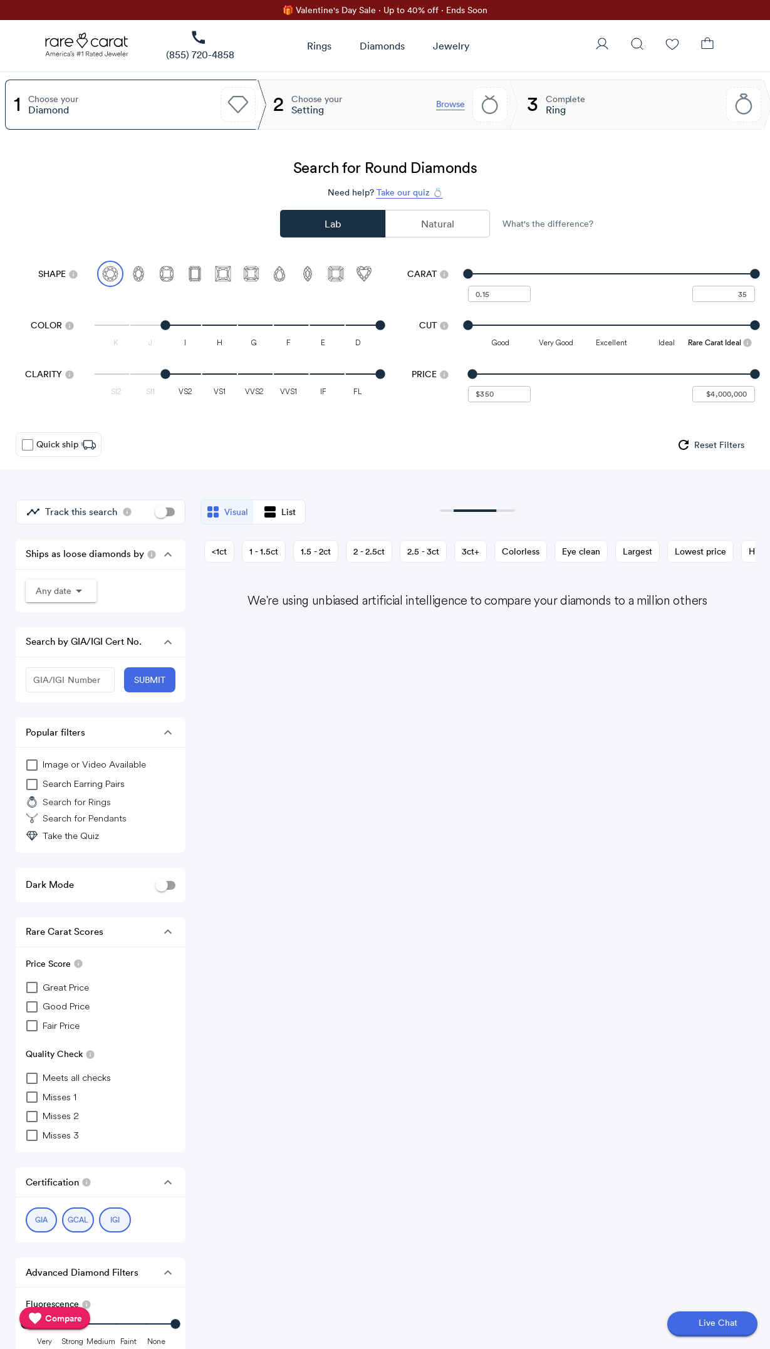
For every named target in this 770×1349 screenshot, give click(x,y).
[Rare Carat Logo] (87, 47)
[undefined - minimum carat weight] (499, 294)
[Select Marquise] (307, 274)
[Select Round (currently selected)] (110, 274)
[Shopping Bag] (707, 45)
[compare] (54, 1318)
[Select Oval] (138, 274)
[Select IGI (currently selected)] (115, 1216)
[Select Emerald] (195, 274)
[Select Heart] (364, 274)
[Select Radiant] (251, 274)
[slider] (611, 274)
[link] (200, 46)
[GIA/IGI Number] (70, 679)
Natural (437, 223)
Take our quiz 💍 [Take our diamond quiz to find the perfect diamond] (410, 192)
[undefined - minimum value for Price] (499, 394)
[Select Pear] (279, 274)
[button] (167, 554)
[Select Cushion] (166, 274)
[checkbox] (27, 445)
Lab (333, 223)
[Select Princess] (223, 274)
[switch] (165, 512)
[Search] (637, 45)
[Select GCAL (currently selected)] (78, 1216)
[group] (710, 445)
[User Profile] (602, 45)
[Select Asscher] (336, 274)
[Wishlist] (672, 45)
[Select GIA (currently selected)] (42, 1216)
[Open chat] (712, 1323)
